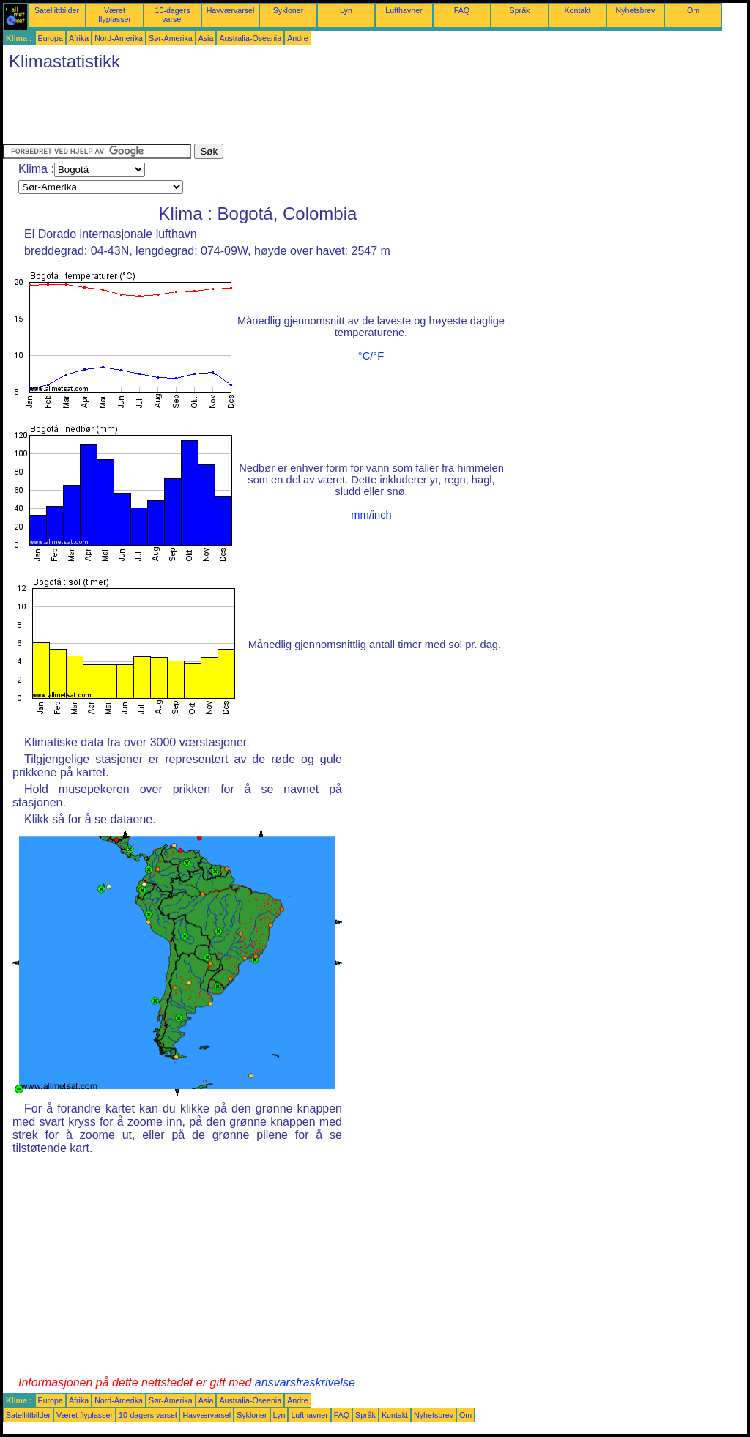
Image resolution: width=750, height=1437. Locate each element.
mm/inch (371, 515)
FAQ (461, 10)
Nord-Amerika (118, 38)
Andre (297, 38)
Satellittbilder (56, 10)
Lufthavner (403, 10)
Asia (206, 38)
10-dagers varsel (172, 14)
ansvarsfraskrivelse (305, 1382)
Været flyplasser (114, 14)
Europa (50, 38)
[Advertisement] (269, 111)
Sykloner (288, 10)
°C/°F (371, 356)
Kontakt (577, 10)
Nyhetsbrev (636, 10)
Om (693, 10)
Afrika (79, 38)
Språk (520, 10)
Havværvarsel (231, 10)
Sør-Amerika (171, 38)
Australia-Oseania (250, 38)
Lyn (346, 10)
